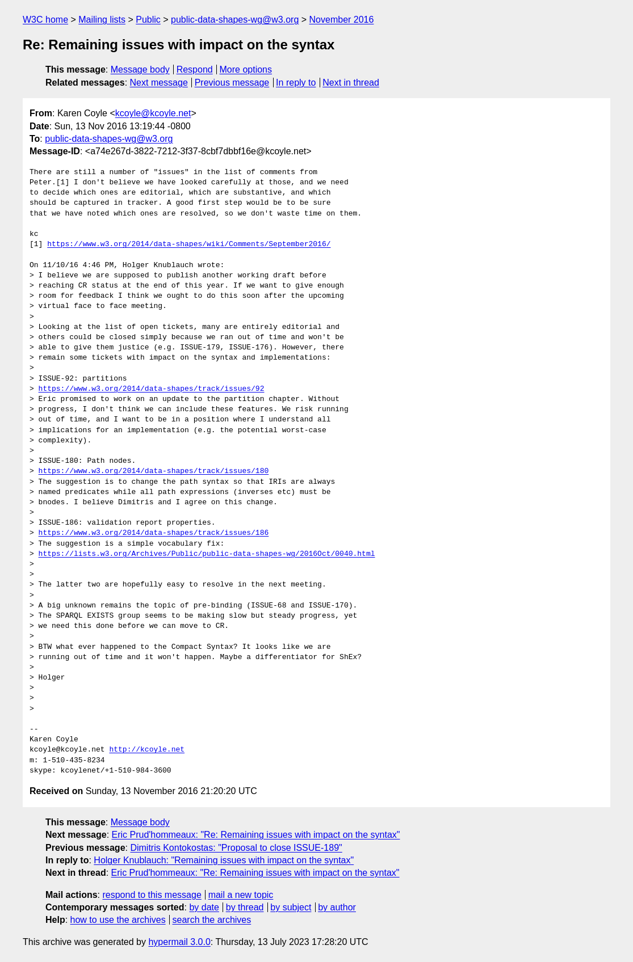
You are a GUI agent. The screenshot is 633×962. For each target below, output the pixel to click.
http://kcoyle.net (147, 750)
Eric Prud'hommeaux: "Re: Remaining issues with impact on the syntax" (256, 834)
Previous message (232, 82)
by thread (245, 907)
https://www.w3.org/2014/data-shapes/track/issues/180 (154, 471)
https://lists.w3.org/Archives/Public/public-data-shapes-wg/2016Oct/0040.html (207, 554)
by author (337, 907)
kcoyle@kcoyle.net (153, 113)
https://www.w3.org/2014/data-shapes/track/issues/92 (152, 389)
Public (148, 19)
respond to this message (151, 895)
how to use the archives (118, 920)
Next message (159, 82)
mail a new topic (241, 895)
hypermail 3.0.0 (179, 942)
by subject (290, 907)
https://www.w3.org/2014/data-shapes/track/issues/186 (154, 533)
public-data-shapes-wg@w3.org (235, 19)
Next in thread (350, 82)
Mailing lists (101, 19)
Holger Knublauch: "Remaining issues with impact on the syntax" (224, 860)
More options (246, 69)
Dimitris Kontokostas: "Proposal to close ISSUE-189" (236, 848)
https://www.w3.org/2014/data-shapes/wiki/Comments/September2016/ (188, 244)
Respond (195, 69)
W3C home (45, 19)
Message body (140, 69)
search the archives (212, 920)
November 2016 (341, 19)
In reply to (296, 82)
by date (204, 907)
